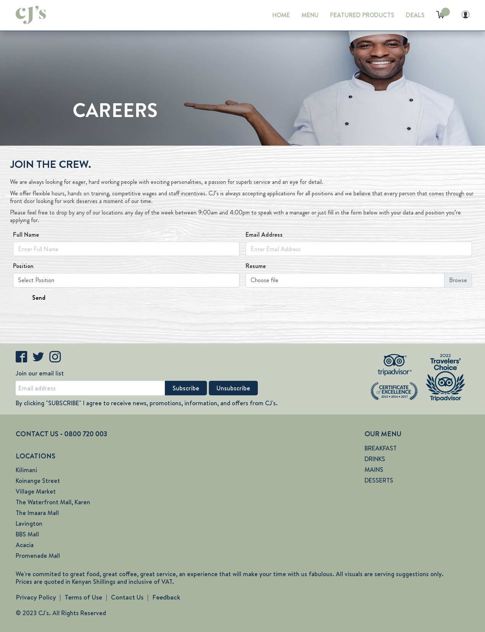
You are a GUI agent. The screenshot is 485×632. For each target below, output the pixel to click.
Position (23, 266)
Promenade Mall (38, 556)
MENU (310, 15)
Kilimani (26, 470)
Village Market (36, 491)
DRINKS (375, 459)
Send (39, 297)
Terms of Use (83, 597)
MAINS (374, 470)
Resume (256, 266)
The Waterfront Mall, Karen (53, 502)
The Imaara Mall (37, 513)
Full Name (26, 235)
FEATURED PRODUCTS (362, 15)
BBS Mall (27, 534)
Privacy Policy (36, 597)
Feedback (166, 597)
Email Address (264, 235)
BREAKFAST (381, 448)
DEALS (415, 15)
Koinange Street (38, 481)
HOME (281, 15)
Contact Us (127, 597)
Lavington (29, 524)
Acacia (25, 545)
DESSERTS (379, 480)
